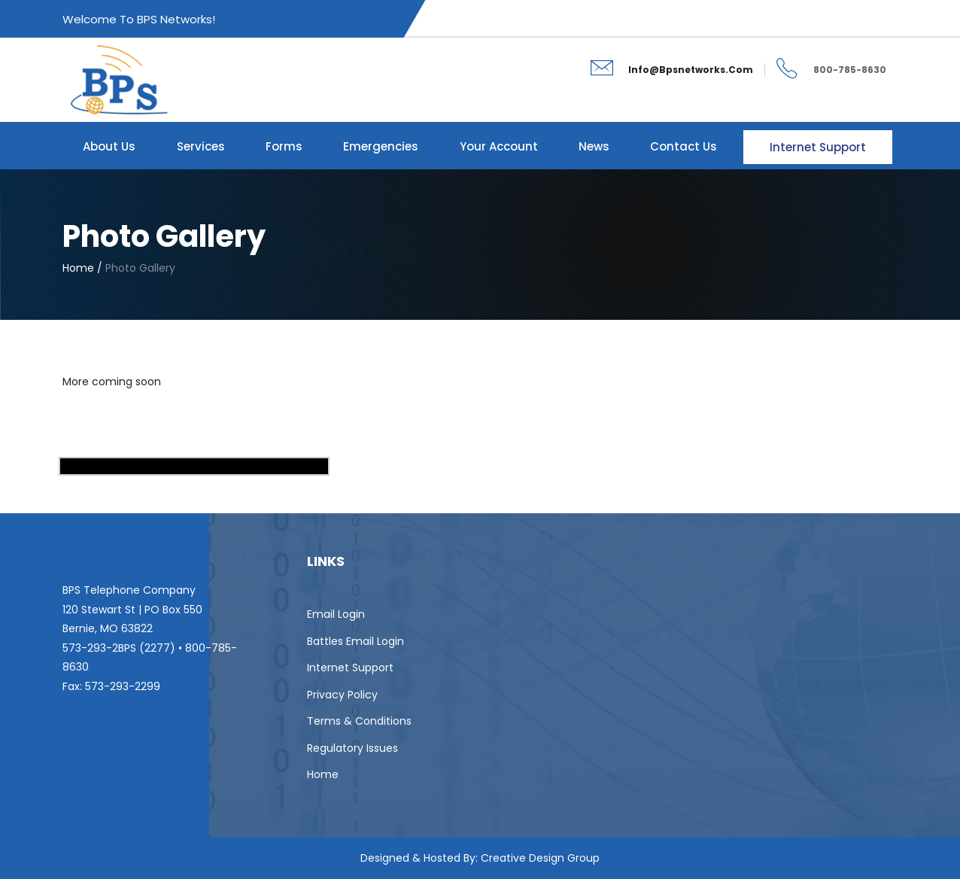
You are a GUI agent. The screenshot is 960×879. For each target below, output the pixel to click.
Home (323, 774)
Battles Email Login (355, 641)
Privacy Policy (342, 694)
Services (201, 146)
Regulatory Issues (352, 748)
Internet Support (818, 147)
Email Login (336, 614)
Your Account (499, 146)
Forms (284, 146)
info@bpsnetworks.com (690, 69)
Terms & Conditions (359, 720)
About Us (109, 146)
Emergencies (380, 146)
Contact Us (683, 146)
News (594, 146)
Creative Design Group (540, 857)
